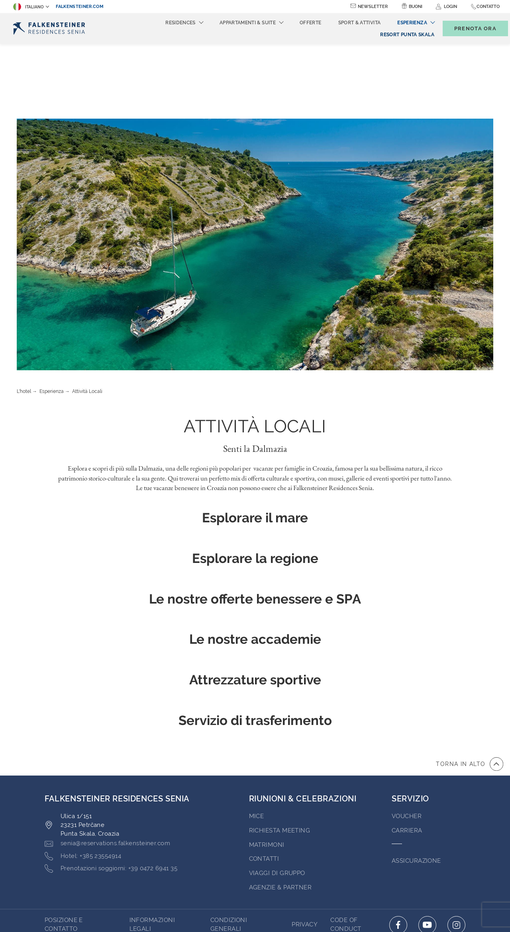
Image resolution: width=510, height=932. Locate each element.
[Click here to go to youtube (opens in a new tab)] (427, 850)
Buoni (415, 6)
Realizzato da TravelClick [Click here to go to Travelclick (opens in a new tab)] (255, 911)
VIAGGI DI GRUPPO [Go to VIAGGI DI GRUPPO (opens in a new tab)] (277, 798)
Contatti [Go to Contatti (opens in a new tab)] (264, 783)
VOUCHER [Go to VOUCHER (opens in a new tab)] (407, 741)
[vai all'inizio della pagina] (469, 689)
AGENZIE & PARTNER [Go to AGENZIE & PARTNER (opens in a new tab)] (280, 812)
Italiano (28, 7)
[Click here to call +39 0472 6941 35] (111, 793)
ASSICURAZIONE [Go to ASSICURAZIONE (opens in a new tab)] (416, 785)
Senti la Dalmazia (255, 373)
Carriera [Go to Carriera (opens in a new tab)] (407, 755)
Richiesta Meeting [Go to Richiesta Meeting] (279, 755)
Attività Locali (87, 316)
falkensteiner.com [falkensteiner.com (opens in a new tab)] (80, 6)
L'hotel (24, 316)
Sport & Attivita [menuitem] (346, 22)
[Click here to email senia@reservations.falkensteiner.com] (107, 768)
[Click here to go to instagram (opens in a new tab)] (456, 850)
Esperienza (51, 316)
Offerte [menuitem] (297, 22)
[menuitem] (394, 34)
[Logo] (50, 28)
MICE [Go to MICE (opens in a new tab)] (256, 741)
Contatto (488, 6)
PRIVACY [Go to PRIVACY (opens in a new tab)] (305, 849)
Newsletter (373, 6)
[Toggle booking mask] (467, 28)
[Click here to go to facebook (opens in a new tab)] (398, 850)
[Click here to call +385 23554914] (83, 781)
